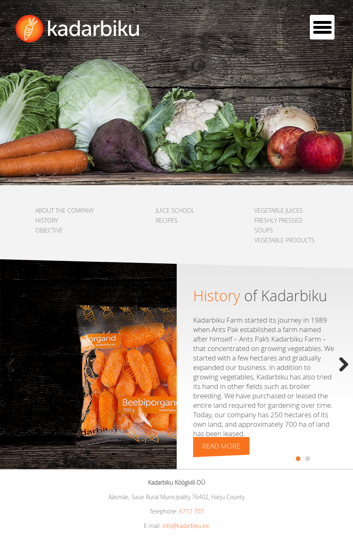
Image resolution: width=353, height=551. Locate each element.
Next (340, 364)
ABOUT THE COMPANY (64, 210)
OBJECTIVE (49, 230)
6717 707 (191, 511)
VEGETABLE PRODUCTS (284, 240)
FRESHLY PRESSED (278, 220)
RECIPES (167, 220)
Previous (12, 364)
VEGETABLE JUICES (278, 210)
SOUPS (263, 230)
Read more (221, 446)
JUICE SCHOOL (175, 210)
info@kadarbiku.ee (185, 526)
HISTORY (46, 220)
